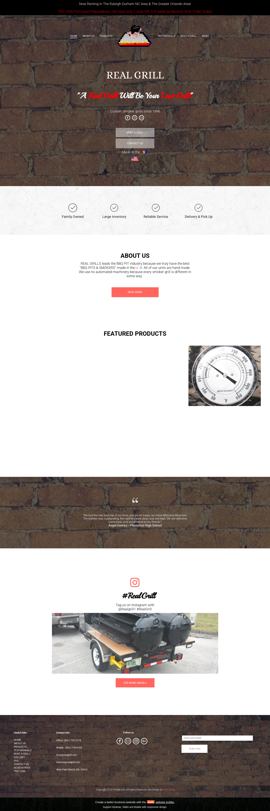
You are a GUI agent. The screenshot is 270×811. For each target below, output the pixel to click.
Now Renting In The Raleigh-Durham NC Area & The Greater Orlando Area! (135, 4)
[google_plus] (144, 741)
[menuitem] (74, 36)
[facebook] (127, 118)
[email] (141, 118)
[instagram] (134, 118)
